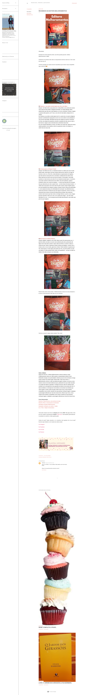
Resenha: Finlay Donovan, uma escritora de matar (49, 401)
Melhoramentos (30, 14)
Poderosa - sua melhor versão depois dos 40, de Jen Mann (53, 106)
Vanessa (43, 462)
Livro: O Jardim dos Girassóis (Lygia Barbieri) (55, 683)
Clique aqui (59, 414)
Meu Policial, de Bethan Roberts (47, 238)
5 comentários (46, 684)
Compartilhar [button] (29, 9)
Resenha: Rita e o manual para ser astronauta (49, 402)
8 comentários (46, 629)
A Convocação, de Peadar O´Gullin (48, 169)
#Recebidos (29, 13)
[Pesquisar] (74, 3)
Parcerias (40, 2)
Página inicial (34, 2)
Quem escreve (46, 2)
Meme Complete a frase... (48, 627)
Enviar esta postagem (47, 455)
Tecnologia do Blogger (51, 691)
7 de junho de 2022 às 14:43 (49, 462)
